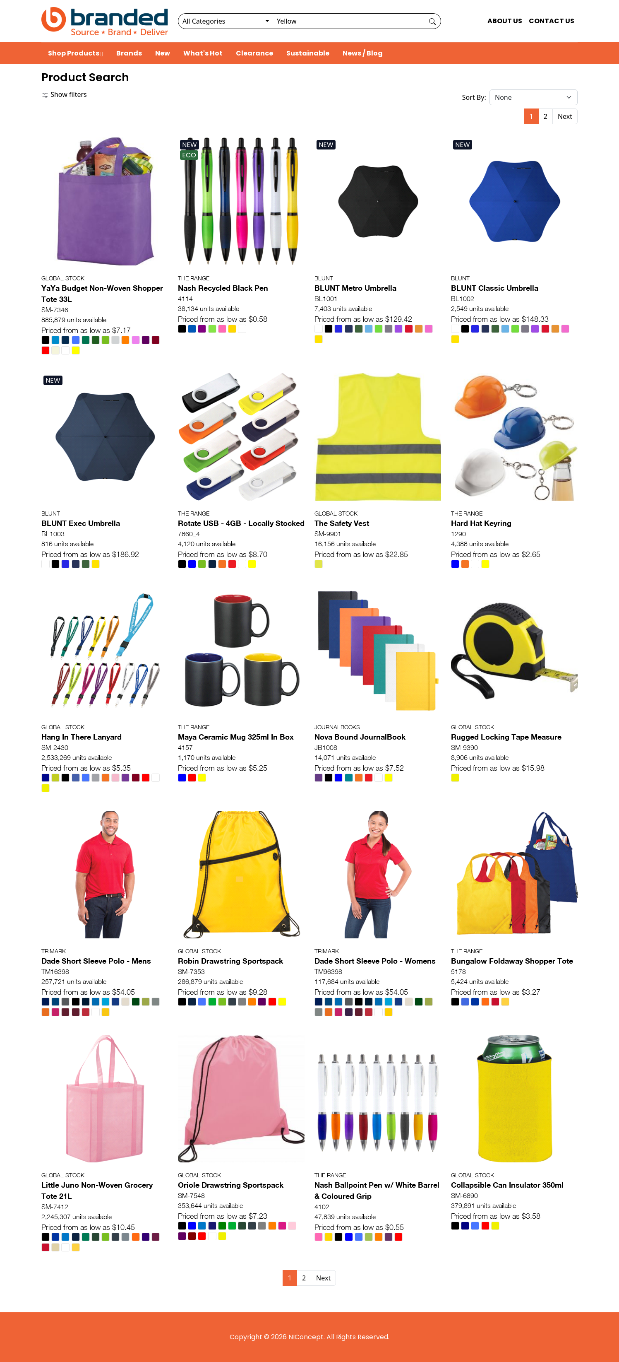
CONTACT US (551, 21)
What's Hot (203, 53)
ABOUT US (504, 21)
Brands (129, 53)
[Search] (348, 21)
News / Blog (363, 53)
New (162, 53)
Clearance (254, 53)
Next (565, 116)
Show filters (64, 94)
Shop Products (75, 53)
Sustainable (307, 53)
